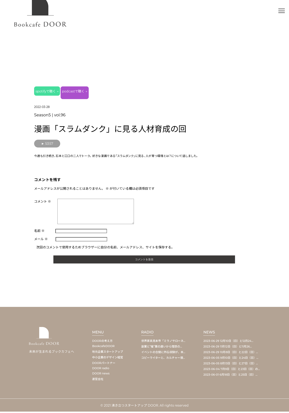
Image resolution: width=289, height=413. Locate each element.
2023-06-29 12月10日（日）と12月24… (228, 342)
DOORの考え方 (102, 342)
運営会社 (97, 380)
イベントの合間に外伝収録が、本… (163, 353)
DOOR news (101, 375)
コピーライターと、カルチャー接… (163, 359)
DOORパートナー (103, 364)
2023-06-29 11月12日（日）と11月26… (227, 348)
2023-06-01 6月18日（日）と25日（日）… (230, 376)
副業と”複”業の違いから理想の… (161, 348)
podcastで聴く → (98, 91)
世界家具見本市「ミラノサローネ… (163, 342)
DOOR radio (100, 369)
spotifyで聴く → (53, 91)
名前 (39, 232)
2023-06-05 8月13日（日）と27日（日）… (230, 365)
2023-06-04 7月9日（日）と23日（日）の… (231, 370)
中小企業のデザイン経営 (107, 359)
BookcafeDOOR (103, 347)
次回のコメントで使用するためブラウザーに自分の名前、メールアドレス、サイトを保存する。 (105, 249)
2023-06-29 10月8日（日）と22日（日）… (230, 353)
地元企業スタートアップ (107, 353)
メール (41, 240)
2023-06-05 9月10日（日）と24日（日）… (230, 359)
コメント (42, 198)
